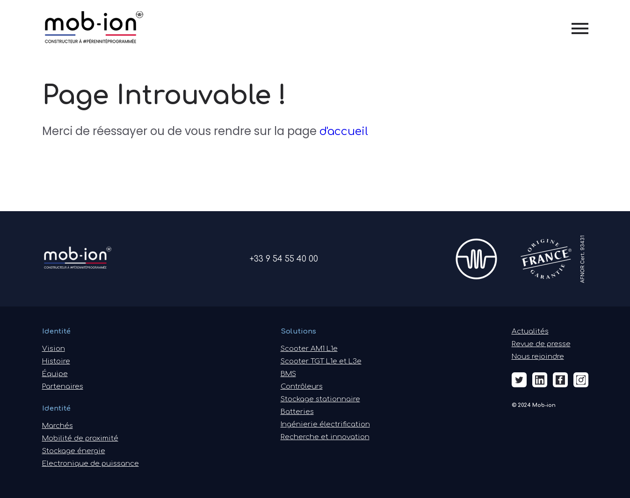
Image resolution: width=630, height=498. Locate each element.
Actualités (530, 331)
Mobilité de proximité (80, 438)
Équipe (55, 374)
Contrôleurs (302, 387)
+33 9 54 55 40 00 (284, 259)
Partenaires (62, 387)
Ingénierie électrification (325, 424)
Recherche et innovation (325, 437)
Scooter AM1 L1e (309, 349)
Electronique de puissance (90, 464)
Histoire (56, 361)
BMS (288, 374)
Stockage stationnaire (320, 399)
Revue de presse (541, 344)
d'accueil (343, 131)
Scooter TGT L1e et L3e (321, 361)
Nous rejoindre (538, 357)
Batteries (297, 412)
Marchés (57, 426)
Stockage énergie (73, 451)
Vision (53, 349)
